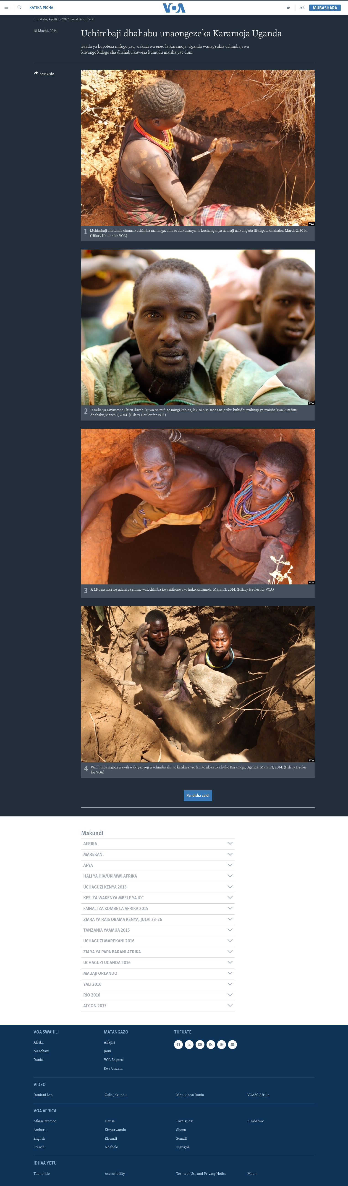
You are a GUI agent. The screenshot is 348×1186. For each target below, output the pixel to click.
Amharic (40, 1130)
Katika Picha (41, 8)
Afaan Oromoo (45, 1121)
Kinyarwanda (115, 1130)
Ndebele (111, 1147)
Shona (181, 1130)
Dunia (38, 1060)
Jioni (107, 1051)
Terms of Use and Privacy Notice (201, 1173)
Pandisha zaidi (197, 796)
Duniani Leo (43, 1095)
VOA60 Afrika (258, 1095)
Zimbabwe (255, 1121)
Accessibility (115, 1173)
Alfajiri (109, 1042)
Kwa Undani (113, 1068)
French (39, 1147)
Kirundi (111, 1139)
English (39, 1139)
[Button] (44, 74)
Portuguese (185, 1121)
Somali (181, 1139)
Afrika (39, 1042)
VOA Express (114, 1060)
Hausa (110, 1121)
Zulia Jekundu (116, 1095)
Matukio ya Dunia (190, 1095)
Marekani (41, 1051)
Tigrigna (183, 1147)
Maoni (252, 1173)
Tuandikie (42, 1173)
